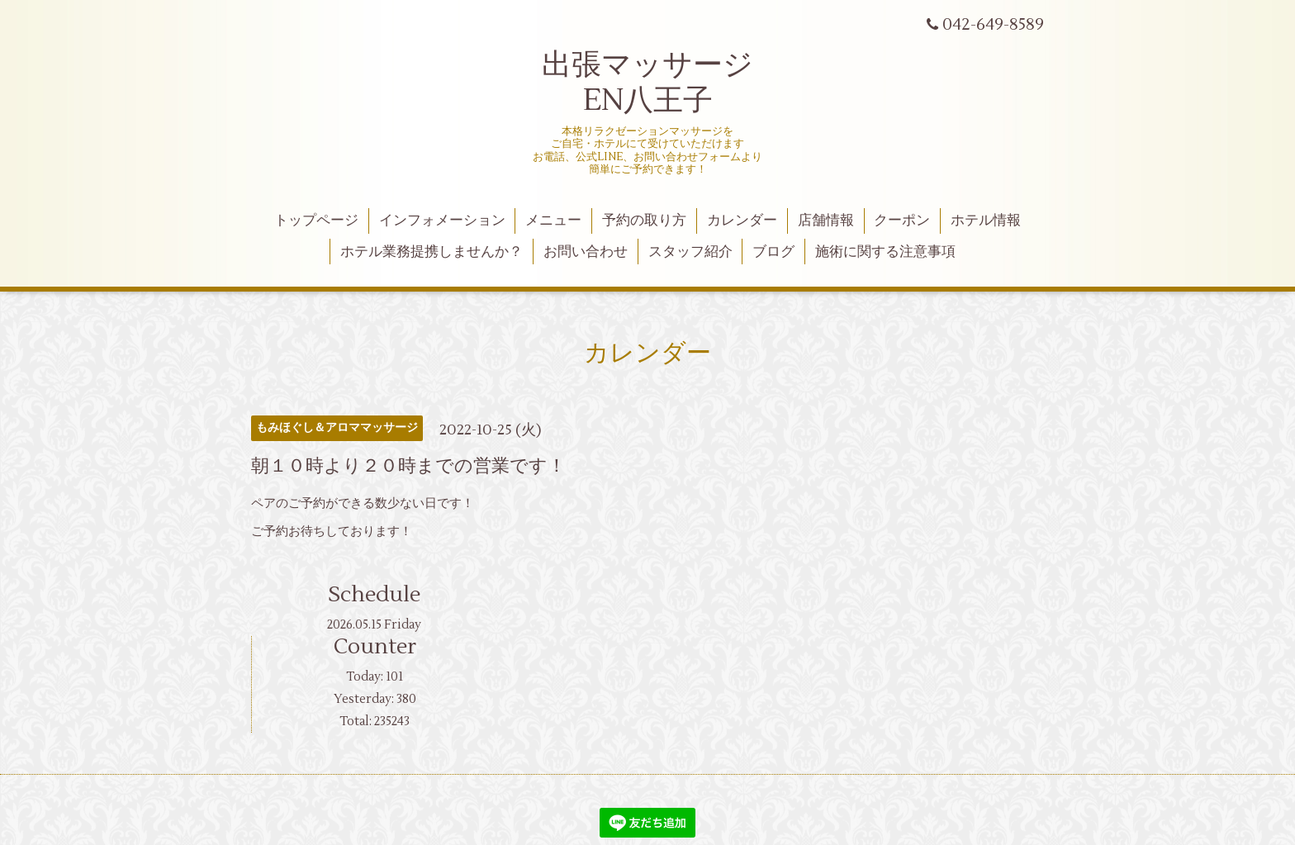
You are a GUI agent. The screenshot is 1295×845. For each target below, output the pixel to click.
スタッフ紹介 (690, 252)
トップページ (316, 220)
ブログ (773, 252)
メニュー (553, 220)
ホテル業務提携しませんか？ (431, 252)
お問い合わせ (585, 252)
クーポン (902, 220)
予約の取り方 (644, 220)
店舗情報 (826, 220)
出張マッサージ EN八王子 (647, 83)
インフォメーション (442, 220)
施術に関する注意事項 (885, 252)
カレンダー (742, 220)
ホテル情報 (986, 220)
